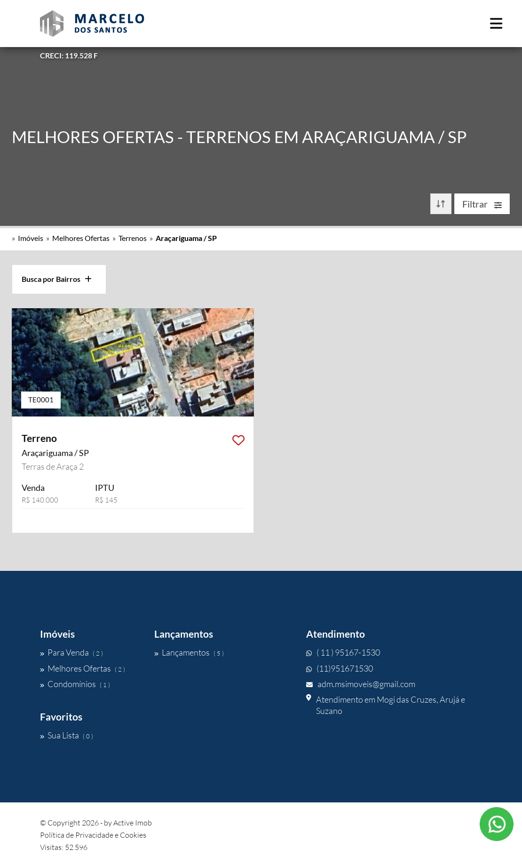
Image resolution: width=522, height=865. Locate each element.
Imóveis (30, 237)
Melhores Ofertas (81, 237)
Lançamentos (189, 652)
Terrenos (133, 237)
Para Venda (71, 652)
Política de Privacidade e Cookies (93, 835)
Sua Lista (66, 735)
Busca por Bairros (57, 278)
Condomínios (75, 684)
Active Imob (132, 822)
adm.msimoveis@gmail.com (360, 684)
